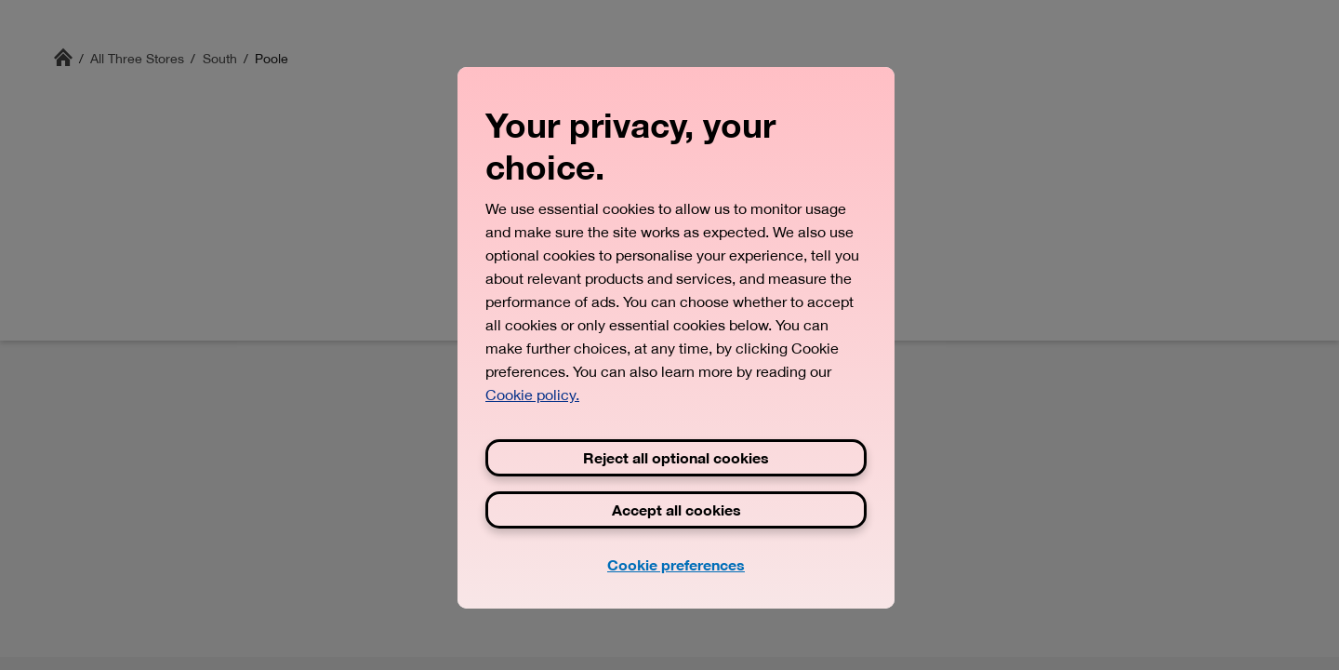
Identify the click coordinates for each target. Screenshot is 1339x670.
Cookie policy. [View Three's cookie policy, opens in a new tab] (532, 394)
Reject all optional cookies (676, 457)
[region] (676, 338)
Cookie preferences (676, 564)
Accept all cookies (676, 509)
